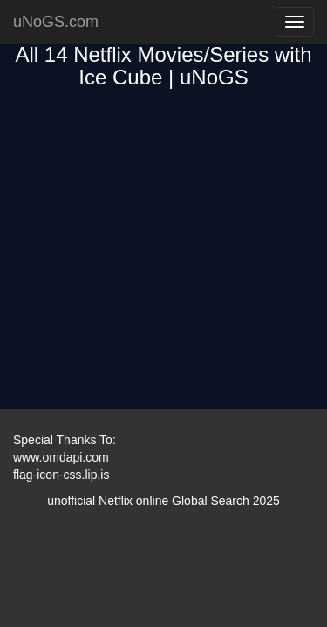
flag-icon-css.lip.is (61, 475)
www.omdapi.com (61, 457)
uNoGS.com (56, 21)
